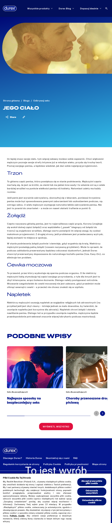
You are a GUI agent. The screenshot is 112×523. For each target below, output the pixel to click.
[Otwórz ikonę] (106, 8)
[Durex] (10, 8)
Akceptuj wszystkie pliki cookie (91, 482)
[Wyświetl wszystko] (56, 426)
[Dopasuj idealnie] (89, 8)
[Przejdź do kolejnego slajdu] (102, 413)
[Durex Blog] (65, 8)
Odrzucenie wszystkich (92, 491)
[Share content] (11, 117)
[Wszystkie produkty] (38, 8)
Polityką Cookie (17, 516)
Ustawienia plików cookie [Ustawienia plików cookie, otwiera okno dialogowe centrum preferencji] (92, 501)
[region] (55, 498)
